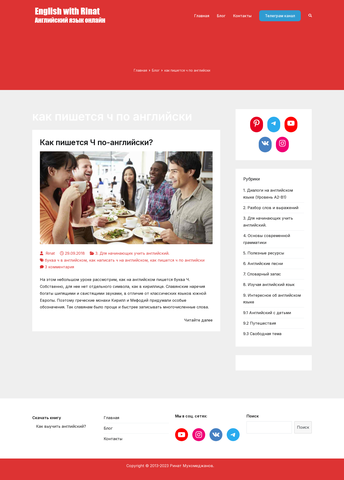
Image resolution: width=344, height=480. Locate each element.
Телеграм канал (280, 15)
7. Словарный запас (262, 274)
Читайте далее (198, 320)
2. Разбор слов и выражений (270, 207)
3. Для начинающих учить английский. (132, 253)
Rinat (50, 253)
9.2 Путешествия (259, 323)
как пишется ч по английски (177, 260)
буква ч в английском (66, 260)
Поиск (253, 416)
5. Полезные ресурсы (263, 253)
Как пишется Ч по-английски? (96, 142)
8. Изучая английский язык (269, 284)
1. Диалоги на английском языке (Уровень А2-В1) (268, 194)
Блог (221, 15)
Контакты (242, 15)
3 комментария (59, 266)
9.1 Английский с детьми (267, 312)
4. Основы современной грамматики (266, 239)
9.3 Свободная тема (262, 333)
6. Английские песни (263, 263)
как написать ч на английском (118, 260)
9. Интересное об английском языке (272, 299)
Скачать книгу (46, 417)
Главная (201, 15)
